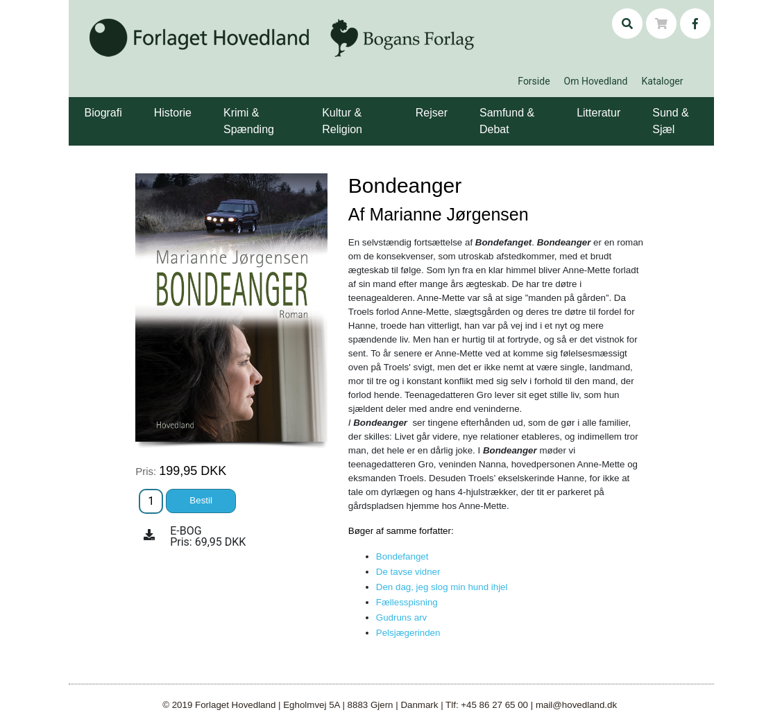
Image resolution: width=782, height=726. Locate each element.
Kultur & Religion (342, 121)
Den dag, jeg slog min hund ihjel (442, 587)
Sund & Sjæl (670, 121)
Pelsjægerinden (408, 633)
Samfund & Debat (506, 121)
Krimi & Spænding (248, 121)
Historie (173, 113)
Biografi (103, 113)
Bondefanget (402, 556)
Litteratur (598, 113)
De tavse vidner (408, 572)
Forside (534, 81)
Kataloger (662, 81)
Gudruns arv (401, 617)
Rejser (432, 113)
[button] (124, 102)
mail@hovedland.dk (576, 705)
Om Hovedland (596, 81)
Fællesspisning (407, 602)
